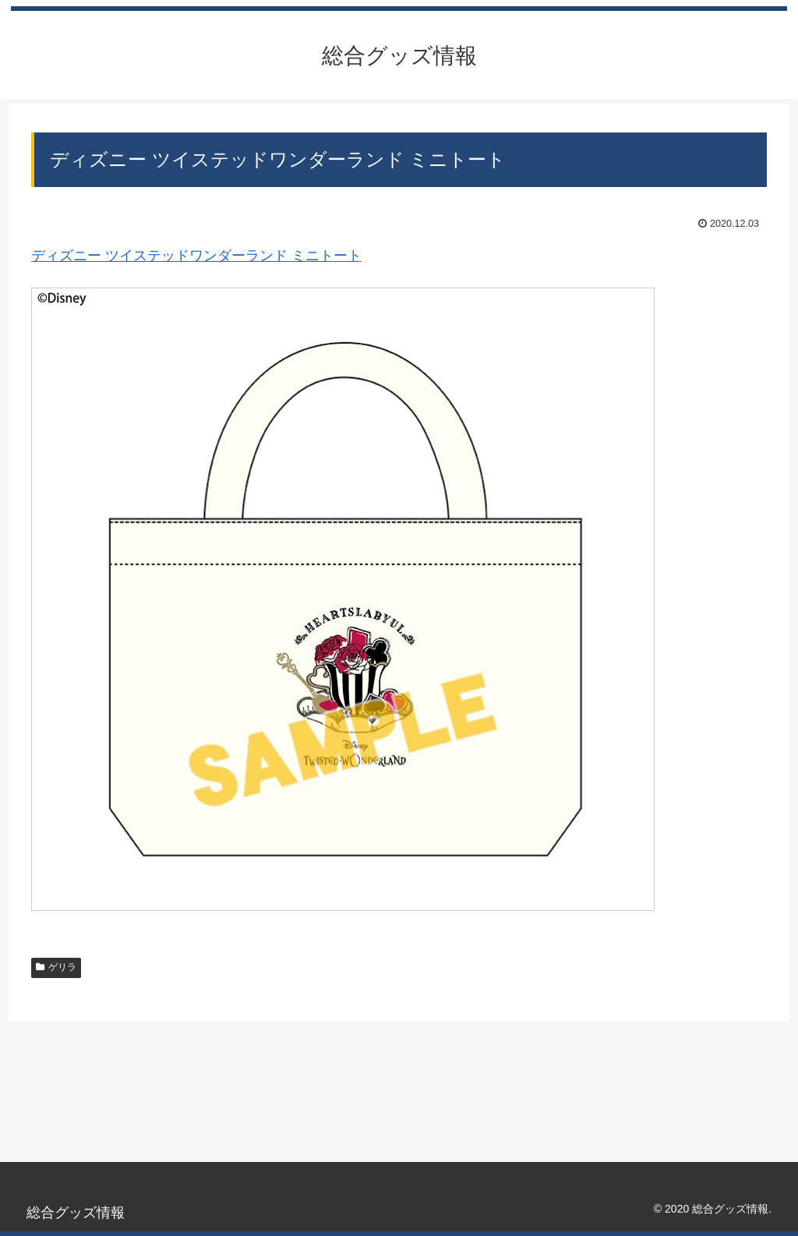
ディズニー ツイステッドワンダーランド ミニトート (196, 255)
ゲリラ (56, 967)
